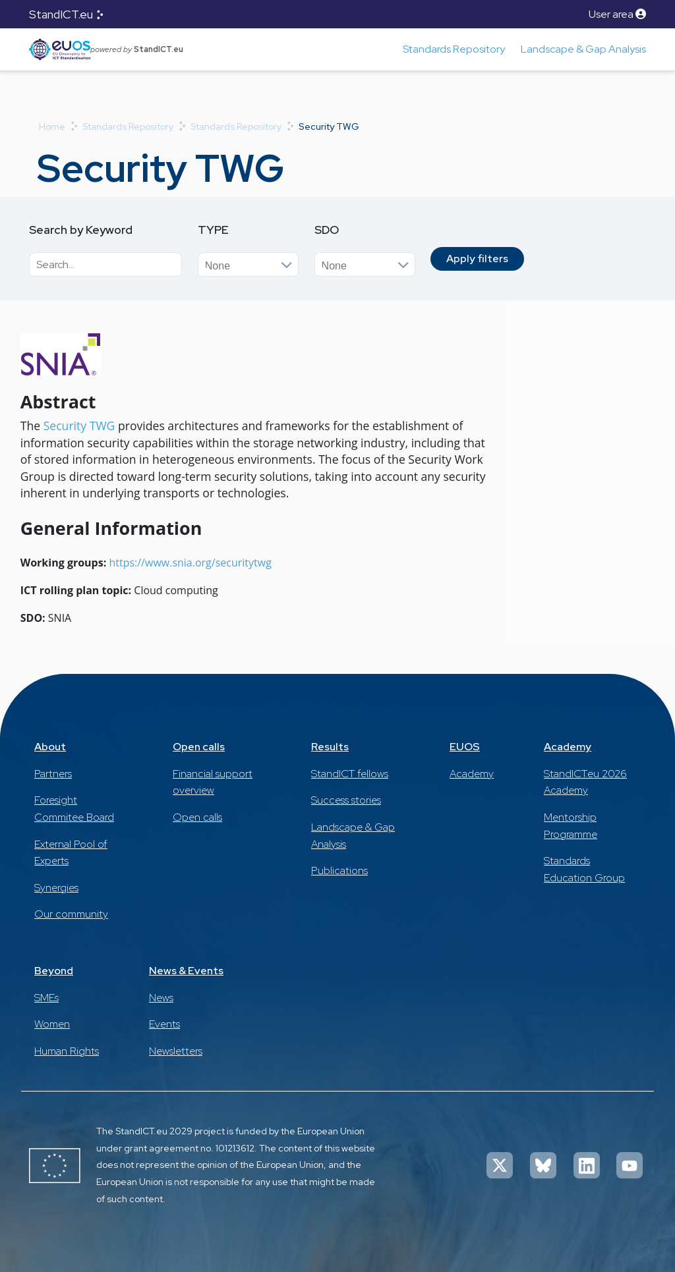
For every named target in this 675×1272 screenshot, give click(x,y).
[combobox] (248, 264)
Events (164, 1024)
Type (213, 229)
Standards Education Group (584, 869)
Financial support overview (212, 782)
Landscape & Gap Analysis (583, 49)
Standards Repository (454, 49)
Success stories (346, 800)
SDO (326, 229)
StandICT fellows (349, 774)
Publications (339, 870)
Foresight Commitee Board (74, 808)
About (50, 747)
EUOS (465, 747)
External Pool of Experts (70, 852)
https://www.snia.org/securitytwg (190, 562)
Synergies (56, 888)
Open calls (199, 747)
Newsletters (175, 1051)
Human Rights (66, 1051)
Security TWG (79, 425)
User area (617, 14)
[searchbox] (255, 263)
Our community (71, 914)
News (161, 998)
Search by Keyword (80, 229)
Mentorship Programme (570, 825)
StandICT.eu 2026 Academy (585, 782)
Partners (53, 774)
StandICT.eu (61, 14)
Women (52, 1024)
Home (52, 126)
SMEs (46, 998)
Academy (472, 774)
